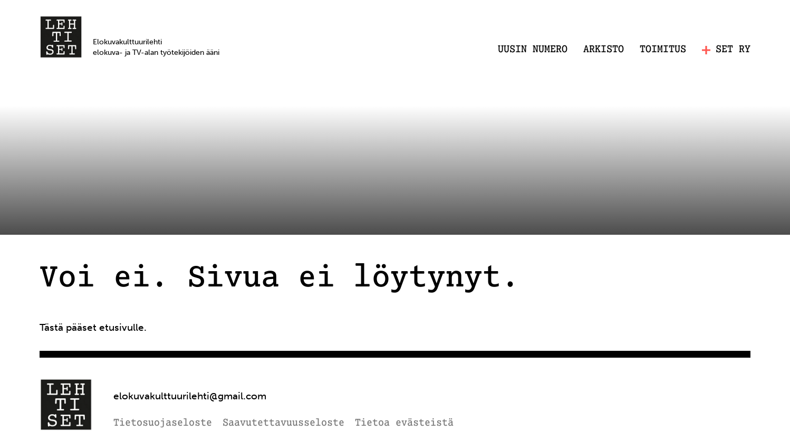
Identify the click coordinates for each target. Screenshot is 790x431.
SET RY (726, 49)
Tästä (51, 327)
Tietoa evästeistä (404, 423)
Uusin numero (532, 49)
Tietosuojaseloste (162, 423)
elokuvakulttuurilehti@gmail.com (189, 396)
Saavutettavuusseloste (283, 423)
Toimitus (663, 49)
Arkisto (603, 49)
